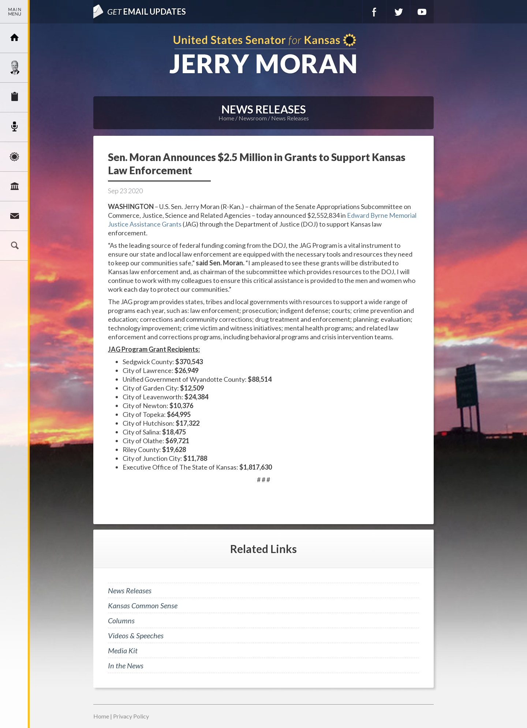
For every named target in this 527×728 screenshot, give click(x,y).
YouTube (422, 11)
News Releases (290, 118)
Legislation (14, 186)
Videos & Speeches (136, 635)
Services (14, 97)
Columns (121, 620)
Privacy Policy (131, 716)
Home (226, 118)
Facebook (374, 11)
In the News (125, 665)
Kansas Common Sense (142, 605)
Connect (14, 216)
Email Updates (146, 11)
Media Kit (123, 650)
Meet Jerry (14, 67)
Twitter (398, 11)
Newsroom (14, 127)
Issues (14, 156)
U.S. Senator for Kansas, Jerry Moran (263, 54)
